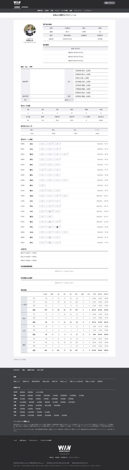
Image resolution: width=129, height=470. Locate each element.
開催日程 (40, 10)
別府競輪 (56, 415)
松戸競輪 (22, 398)
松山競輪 (47, 412)
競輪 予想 (55, 381)
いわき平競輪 (39, 392)
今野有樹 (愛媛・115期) (82, 85)
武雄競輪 (39, 415)
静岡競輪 (70, 398)
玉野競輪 (22, 408)
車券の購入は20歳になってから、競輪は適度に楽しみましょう (29, 462)
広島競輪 (30, 408)
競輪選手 (100, 381)
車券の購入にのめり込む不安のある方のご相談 (58, 462)
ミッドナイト (87, 10)
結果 (71, 10)
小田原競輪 (54, 398)
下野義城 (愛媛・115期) (82, 89)
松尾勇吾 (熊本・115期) (82, 92)
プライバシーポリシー (74, 457)
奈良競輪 (30, 405)
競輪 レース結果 (90, 381)
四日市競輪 (71, 402)
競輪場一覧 (26, 381)
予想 (52, 10)
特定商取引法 (64, 457)
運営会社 (51, 457)
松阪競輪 (63, 402)
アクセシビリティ (33, 440)
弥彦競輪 (22, 395)
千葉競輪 (30, 398)
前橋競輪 (30, 395)
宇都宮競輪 (47, 395)
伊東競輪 (63, 398)
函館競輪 (22, 392)
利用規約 (57, 457)
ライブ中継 (64, 10)
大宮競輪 (55, 395)
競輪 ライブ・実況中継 (76, 381)
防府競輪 (38, 408)
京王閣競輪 (73, 395)
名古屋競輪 (23, 402)
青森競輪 (30, 392)
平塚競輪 (46, 398)
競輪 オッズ (63, 381)
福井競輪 (22, 405)
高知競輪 (39, 412)
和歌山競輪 (48, 405)
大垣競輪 (39, 402)
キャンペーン (78, 10)
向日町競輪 (39, 405)
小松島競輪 (31, 412)
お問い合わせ (23, 440)
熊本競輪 (64, 415)
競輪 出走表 (46, 381)
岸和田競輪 (57, 405)
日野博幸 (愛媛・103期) (82, 96)
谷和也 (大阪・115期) (82, 78)
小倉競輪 (22, 415)
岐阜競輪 (31, 402)
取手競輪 (38, 395)
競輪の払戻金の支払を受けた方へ (80, 462)
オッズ (57, 10)
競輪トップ (17, 381)
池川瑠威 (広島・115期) (82, 81)
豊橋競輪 (47, 402)
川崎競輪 (38, 398)
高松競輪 (22, 412)
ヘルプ (15, 440)
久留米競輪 (31, 415)
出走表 (46, 10)
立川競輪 (81, 395)
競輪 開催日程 (36, 381)
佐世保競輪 (48, 415)
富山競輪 (55, 402)
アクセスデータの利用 (45, 440)
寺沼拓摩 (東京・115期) (82, 70)
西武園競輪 (64, 395)
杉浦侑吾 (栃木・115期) (82, 74)
